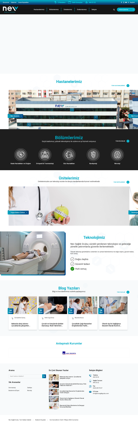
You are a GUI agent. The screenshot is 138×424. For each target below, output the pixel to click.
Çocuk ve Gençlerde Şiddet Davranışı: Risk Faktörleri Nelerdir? (52, 325)
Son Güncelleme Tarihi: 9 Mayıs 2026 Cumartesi (64, 420)
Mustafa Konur (79, 317)
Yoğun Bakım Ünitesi (18, 212)
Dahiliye (29, 387)
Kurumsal (6, 2)
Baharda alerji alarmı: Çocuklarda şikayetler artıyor (20, 325)
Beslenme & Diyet (14, 390)
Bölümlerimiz (54, 9)
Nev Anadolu (15, 116)
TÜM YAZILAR (123, 292)
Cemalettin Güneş (19, 317)
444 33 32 (90, 2)
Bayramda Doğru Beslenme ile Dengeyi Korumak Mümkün (72, 406)
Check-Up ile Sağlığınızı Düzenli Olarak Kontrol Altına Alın (111, 325)
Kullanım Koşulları (40, 420)
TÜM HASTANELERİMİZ (120, 85)
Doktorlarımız (82, 9)
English (132, 2)
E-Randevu (59, 2)
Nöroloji (29, 390)
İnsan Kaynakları (23, 2)
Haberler (13, 2)
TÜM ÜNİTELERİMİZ (121, 182)
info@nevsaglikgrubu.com (101, 393)
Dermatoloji (12, 387)
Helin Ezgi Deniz (49, 317)
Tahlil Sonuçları (75, 2)
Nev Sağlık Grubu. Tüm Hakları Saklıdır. (20, 420)
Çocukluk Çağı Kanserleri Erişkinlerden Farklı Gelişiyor (82, 325)
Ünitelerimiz (68, 9)
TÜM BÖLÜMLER (122, 141)
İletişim (94, 9)
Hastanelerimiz (39, 9)
